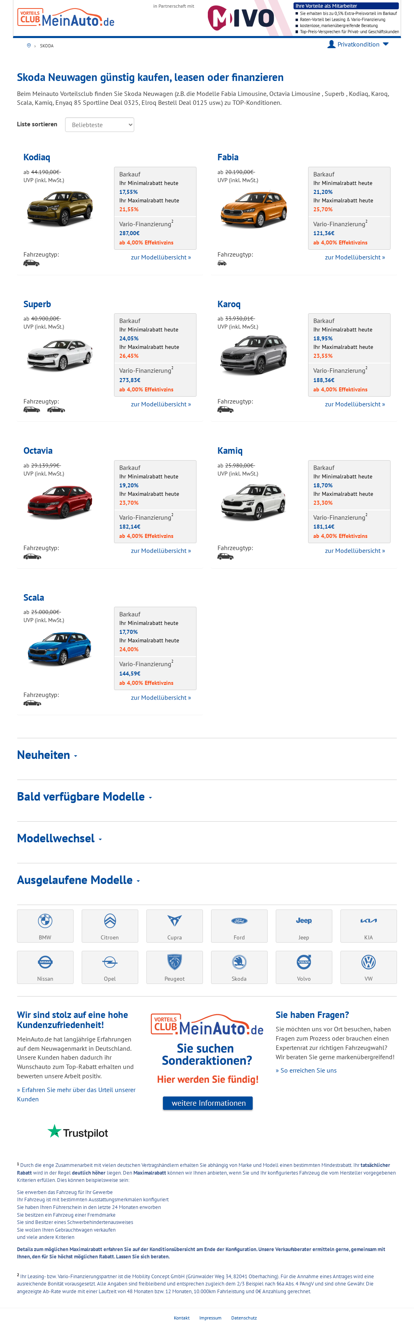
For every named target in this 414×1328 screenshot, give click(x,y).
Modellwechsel (59, 837)
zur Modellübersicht (161, 257)
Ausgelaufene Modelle (78, 879)
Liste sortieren (37, 124)
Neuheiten (47, 754)
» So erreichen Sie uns (306, 1070)
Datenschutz (244, 1318)
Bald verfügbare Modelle (84, 796)
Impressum (210, 1318)
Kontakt (182, 1318)
